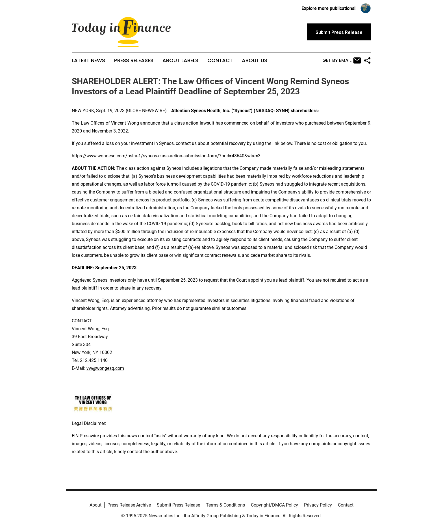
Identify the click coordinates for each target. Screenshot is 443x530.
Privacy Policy (318, 505)
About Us (254, 60)
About (95, 505)
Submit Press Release (178, 505)
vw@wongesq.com (105, 368)
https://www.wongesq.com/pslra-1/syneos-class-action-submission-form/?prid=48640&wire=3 (166, 155)
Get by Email (341, 60)
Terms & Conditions (225, 505)
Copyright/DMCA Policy (274, 505)
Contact (220, 60)
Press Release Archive (129, 505)
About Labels (180, 60)
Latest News (88, 60)
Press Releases (133, 60)
